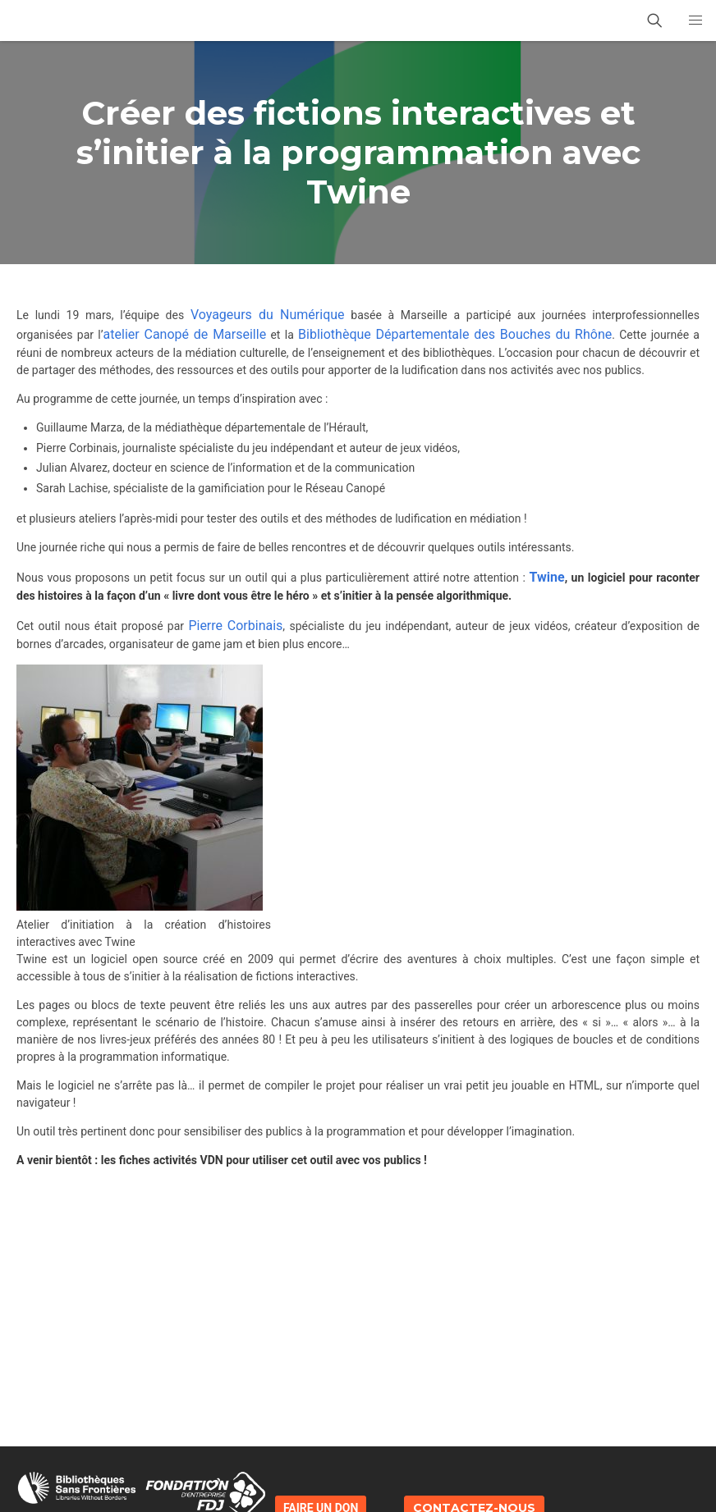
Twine (545, 577)
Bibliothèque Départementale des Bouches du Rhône (455, 334)
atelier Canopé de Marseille (185, 334)
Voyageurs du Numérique (267, 314)
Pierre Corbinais (235, 625)
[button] (695, 20)
